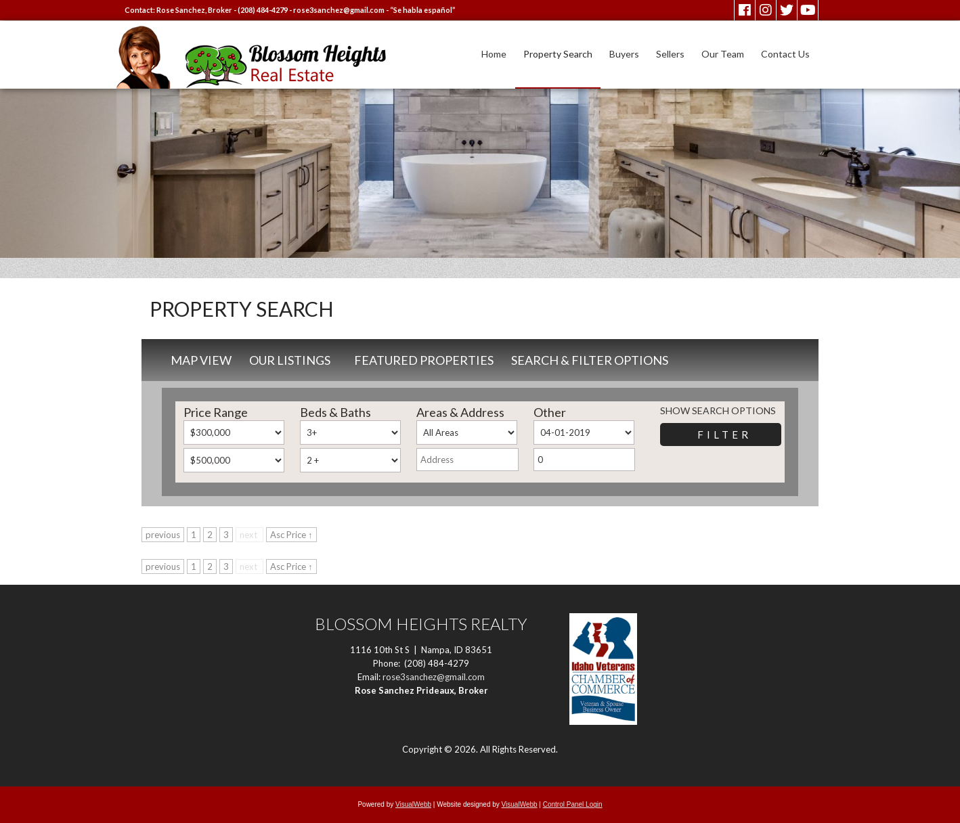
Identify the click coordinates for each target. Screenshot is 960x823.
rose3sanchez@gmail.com (339, 9)
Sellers (670, 54)
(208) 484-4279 (263, 9)
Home (493, 54)
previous (163, 534)
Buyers (624, 54)
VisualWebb (413, 804)
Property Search (557, 54)
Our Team (722, 54)
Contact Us (785, 54)
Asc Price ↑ (291, 534)
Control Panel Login (573, 804)
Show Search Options (718, 410)
